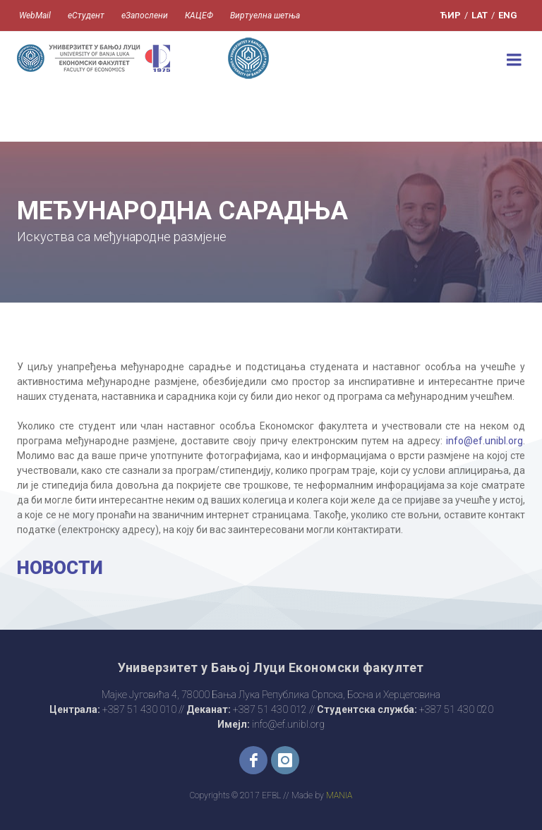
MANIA (339, 795)
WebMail (35, 15)
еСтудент (86, 15)
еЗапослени (144, 15)
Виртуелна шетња (265, 15)
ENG (507, 15)
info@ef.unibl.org (484, 440)
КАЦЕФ (199, 15)
